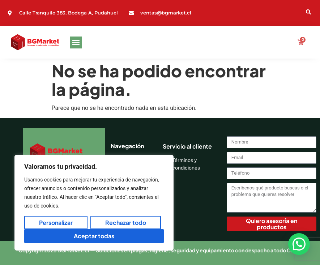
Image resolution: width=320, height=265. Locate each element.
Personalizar (56, 222)
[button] (76, 42)
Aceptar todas (94, 236)
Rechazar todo (125, 222)
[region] (94, 203)
